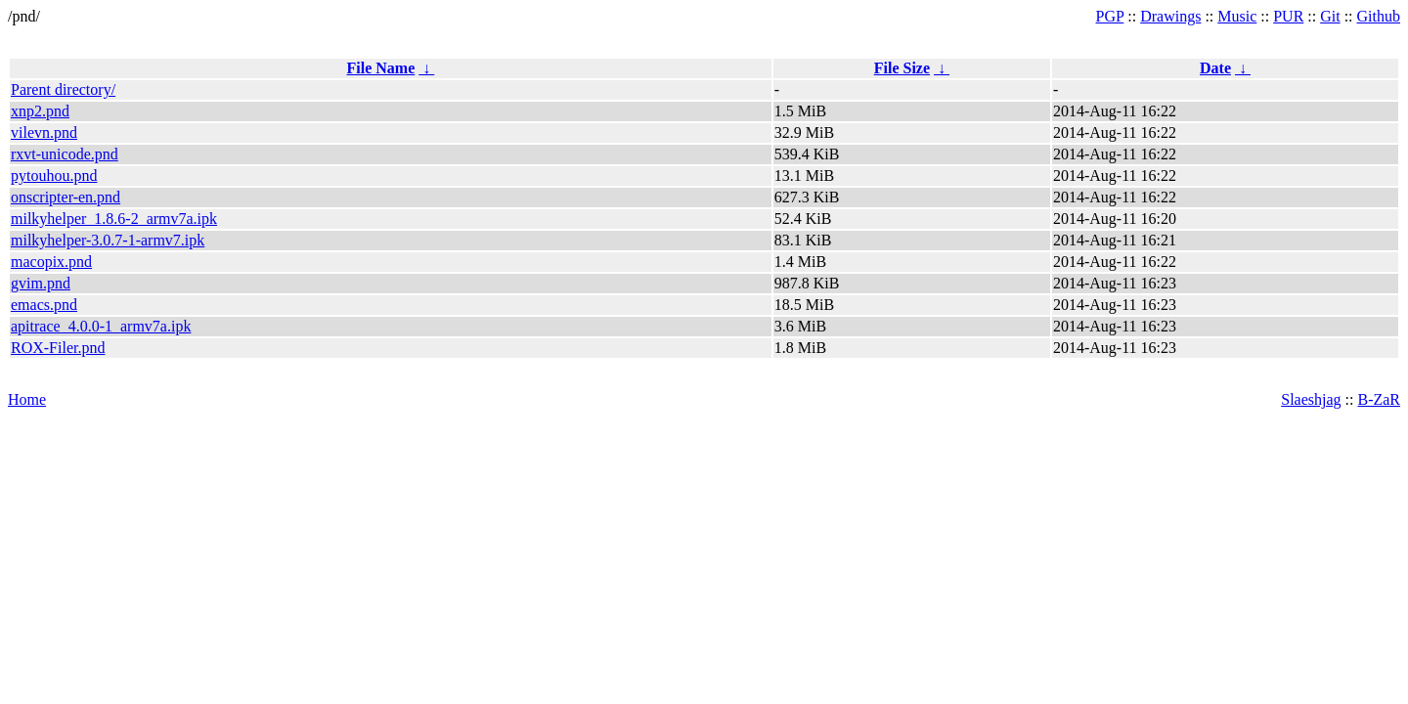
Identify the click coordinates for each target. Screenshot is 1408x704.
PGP (1110, 16)
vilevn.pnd (44, 132)
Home (27, 399)
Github (1378, 16)
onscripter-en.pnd (65, 197)
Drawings (1170, 16)
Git (1330, 16)
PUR (1288, 16)
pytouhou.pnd (54, 175)
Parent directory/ (63, 89)
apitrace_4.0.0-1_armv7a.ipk (101, 326)
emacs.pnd (44, 304)
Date (1215, 68)
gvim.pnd (40, 283)
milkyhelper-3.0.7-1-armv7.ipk (107, 240)
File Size (902, 68)
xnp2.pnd (40, 111)
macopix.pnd (51, 261)
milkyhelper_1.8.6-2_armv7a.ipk (114, 218)
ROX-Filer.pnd (58, 347)
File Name (381, 68)
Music (1236, 16)
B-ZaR (1378, 399)
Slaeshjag (1311, 399)
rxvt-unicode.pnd (64, 154)
